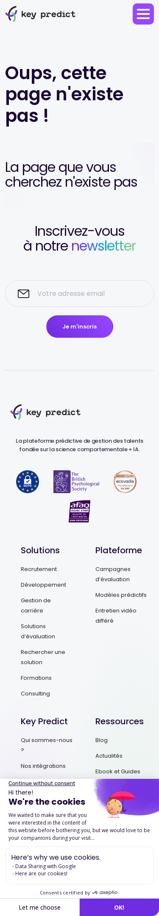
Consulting (35, 694)
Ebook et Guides (117, 771)
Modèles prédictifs (121, 595)
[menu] (143, 14)
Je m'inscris (79, 327)
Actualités (109, 756)
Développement (43, 585)
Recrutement (39, 569)
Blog (101, 740)
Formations (36, 678)
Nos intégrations (43, 766)
